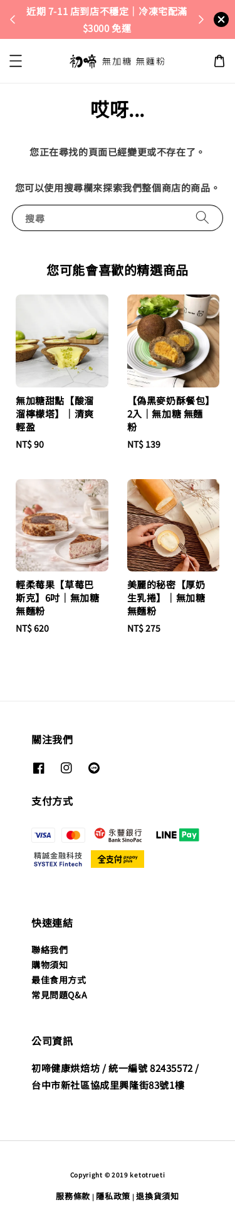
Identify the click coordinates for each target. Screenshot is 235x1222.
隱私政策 (113, 1196)
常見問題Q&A (59, 994)
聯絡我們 (49, 949)
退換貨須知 (157, 1196)
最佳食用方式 (58, 979)
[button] (15, 61)
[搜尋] (202, 217)
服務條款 (73, 1196)
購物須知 (49, 964)
